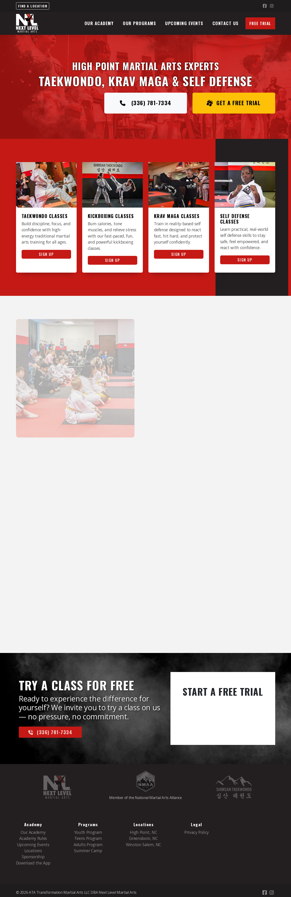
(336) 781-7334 (145, 103)
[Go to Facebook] (264, 6)
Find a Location (32, 5)
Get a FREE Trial (234, 103)
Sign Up (46, 254)
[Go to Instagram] (271, 6)
